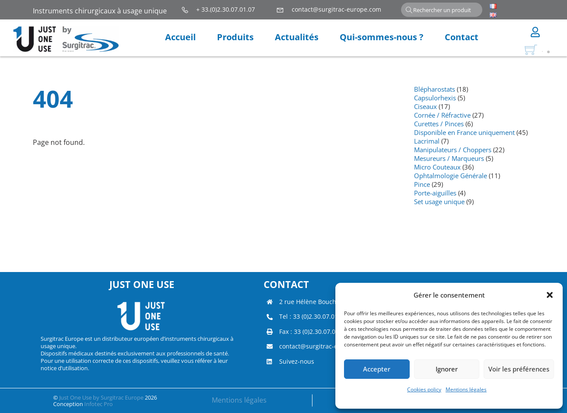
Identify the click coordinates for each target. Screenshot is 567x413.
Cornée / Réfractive (442, 115)
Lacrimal (427, 141)
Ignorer (447, 369)
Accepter (376, 369)
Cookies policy (424, 389)
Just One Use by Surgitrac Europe (101, 397)
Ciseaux (425, 106)
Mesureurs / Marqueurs (449, 158)
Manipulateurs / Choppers (452, 149)
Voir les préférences (518, 369)
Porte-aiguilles (435, 193)
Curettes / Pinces (439, 123)
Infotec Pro (98, 404)
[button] (549, 295)
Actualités (297, 37)
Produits (235, 37)
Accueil (180, 37)
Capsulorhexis (435, 97)
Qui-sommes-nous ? (382, 37)
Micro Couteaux (437, 167)
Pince (422, 184)
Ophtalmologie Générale (450, 175)
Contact (461, 37)
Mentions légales (466, 389)
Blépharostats (434, 89)
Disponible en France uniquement (464, 132)
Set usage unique (439, 201)
